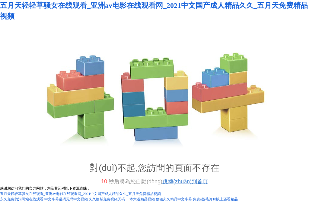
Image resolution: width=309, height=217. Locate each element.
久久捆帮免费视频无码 (107, 199)
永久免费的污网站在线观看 (21, 199)
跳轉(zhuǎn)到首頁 (185, 181)
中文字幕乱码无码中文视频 (66, 199)
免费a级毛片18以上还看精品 (215, 199)
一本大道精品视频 (140, 199)
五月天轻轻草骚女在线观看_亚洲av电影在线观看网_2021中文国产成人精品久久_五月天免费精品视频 (80, 194)
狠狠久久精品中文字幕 (174, 199)
